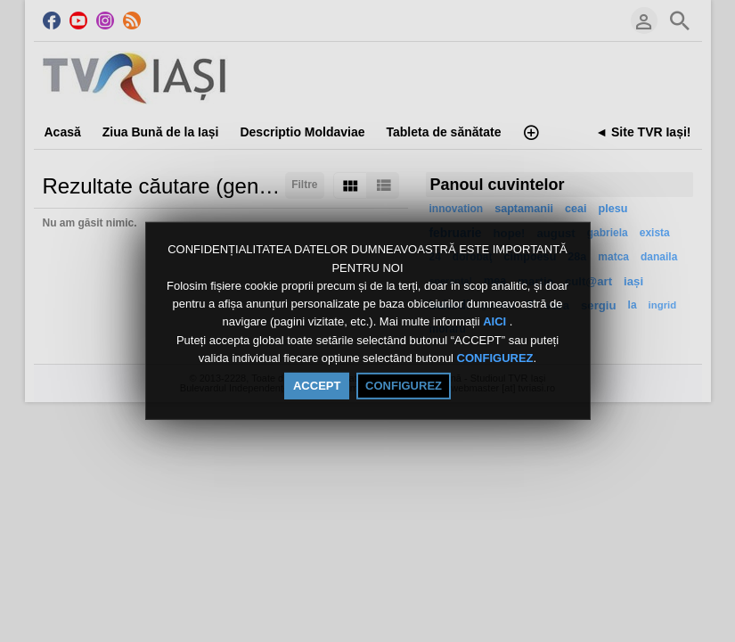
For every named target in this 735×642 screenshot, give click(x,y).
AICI (496, 322)
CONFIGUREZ (495, 358)
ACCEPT (316, 385)
